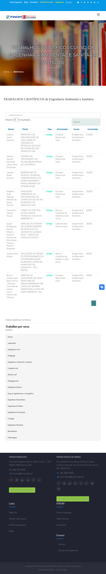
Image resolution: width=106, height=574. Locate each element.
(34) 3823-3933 (67, 473)
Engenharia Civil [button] (14, 349)
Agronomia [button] (12, 343)
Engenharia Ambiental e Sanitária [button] (20, 362)
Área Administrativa (47, 570)
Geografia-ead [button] (13, 368)
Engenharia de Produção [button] (16, 412)
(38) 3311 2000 (18, 470)
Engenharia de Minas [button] (15, 406)
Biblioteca (18, 72)
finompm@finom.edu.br (72, 477)
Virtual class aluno (17, 519)
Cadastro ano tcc (16, 115)
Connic (62, 544)
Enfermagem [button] (12, 437)
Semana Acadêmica (68, 550)
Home (6, 72)
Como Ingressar (16, 2)
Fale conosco (62, 519)
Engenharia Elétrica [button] (15, 387)
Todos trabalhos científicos (18, 320)
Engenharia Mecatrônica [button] (16, 400)
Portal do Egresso (17, 525)
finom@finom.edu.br (23, 473)
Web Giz (13, 512)
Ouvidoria (34, 2)
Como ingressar (64, 512)
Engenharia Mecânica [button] (15, 425)
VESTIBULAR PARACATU (22, 490)
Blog (26, 2)
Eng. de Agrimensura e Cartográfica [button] (20, 393)
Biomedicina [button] (12, 431)
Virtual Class (62, 570)
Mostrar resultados (18, 119)
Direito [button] (10, 337)
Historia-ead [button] (12, 375)
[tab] (53, 337)
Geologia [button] (11, 419)
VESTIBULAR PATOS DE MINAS (73, 499)
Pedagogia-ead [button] (13, 381)
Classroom (59, 2)
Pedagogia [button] (11, 356)
